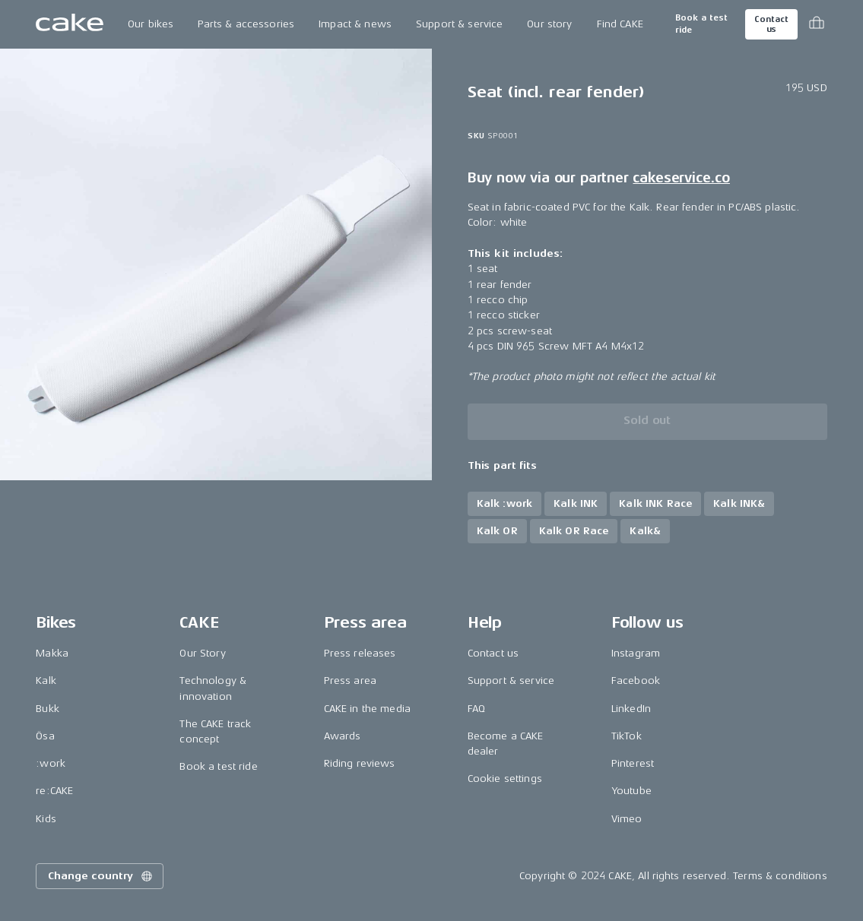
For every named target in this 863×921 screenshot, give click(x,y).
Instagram (635, 653)
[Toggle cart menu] (817, 24)
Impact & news (355, 24)
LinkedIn (631, 708)
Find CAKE (620, 24)
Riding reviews (359, 763)
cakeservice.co (681, 177)
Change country (101, 876)
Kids (46, 818)
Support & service (459, 24)
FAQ (476, 708)
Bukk (47, 708)
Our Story (202, 653)
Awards (342, 736)
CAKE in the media (367, 708)
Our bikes (150, 24)
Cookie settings (505, 778)
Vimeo (626, 818)
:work (50, 763)
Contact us (771, 24)
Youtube (631, 790)
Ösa (45, 736)
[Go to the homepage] (69, 24)
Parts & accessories (246, 24)
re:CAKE (54, 790)
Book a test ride (701, 24)
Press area (350, 680)
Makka (52, 653)
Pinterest (632, 763)
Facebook (635, 680)
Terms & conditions (780, 875)
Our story (549, 24)
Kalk (46, 680)
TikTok (626, 736)
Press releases (360, 653)
